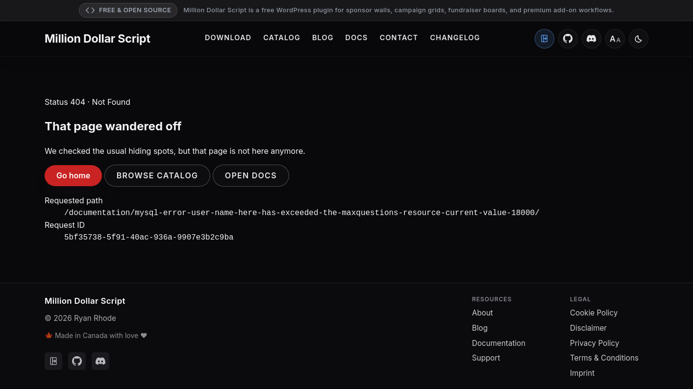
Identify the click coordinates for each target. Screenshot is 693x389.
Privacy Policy (594, 341)
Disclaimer (588, 326)
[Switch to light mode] (638, 39)
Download (228, 37)
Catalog (281, 37)
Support (486, 356)
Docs (357, 37)
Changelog (455, 37)
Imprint (582, 371)
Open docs (251, 175)
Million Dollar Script (97, 39)
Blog (323, 37)
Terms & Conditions (604, 356)
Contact (399, 37)
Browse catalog (157, 175)
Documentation (498, 341)
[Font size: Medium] (615, 39)
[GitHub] (568, 39)
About (482, 311)
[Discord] (591, 39)
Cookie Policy (594, 311)
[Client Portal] (544, 39)
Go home (73, 175)
